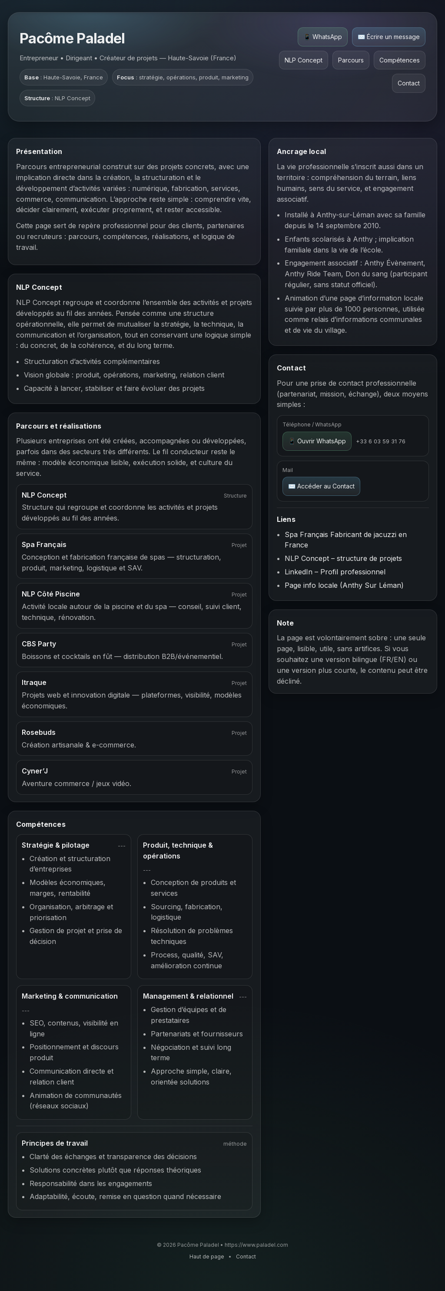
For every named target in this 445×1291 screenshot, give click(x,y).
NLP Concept (303, 60)
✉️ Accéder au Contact (321, 486)
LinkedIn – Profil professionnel (335, 571)
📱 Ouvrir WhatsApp (317, 441)
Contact (409, 83)
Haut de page (206, 1256)
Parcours (351, 60)
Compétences (399, 60)
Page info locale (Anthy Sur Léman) (344, 585)
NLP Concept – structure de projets (343, 558)
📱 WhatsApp (322, 36)
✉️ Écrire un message (389, 36)
